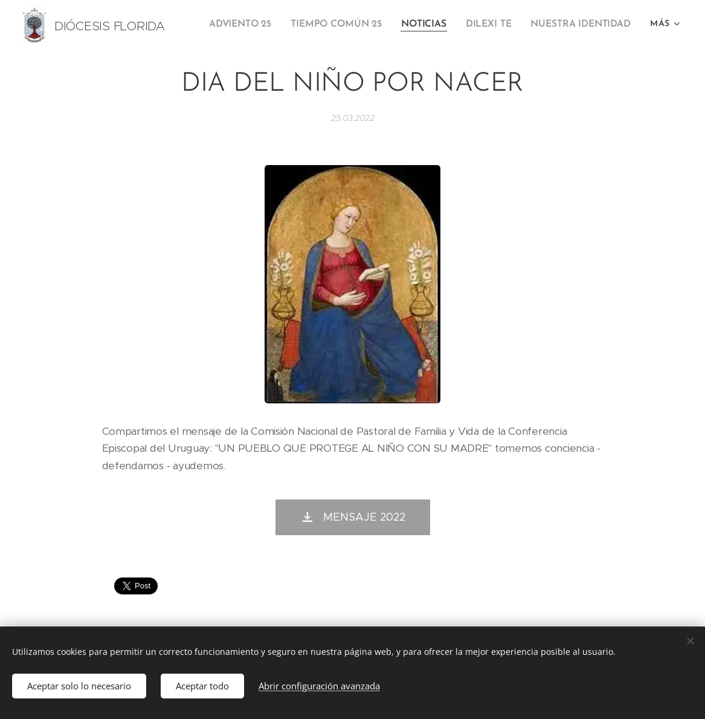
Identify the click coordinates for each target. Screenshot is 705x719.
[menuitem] (251, 25)
